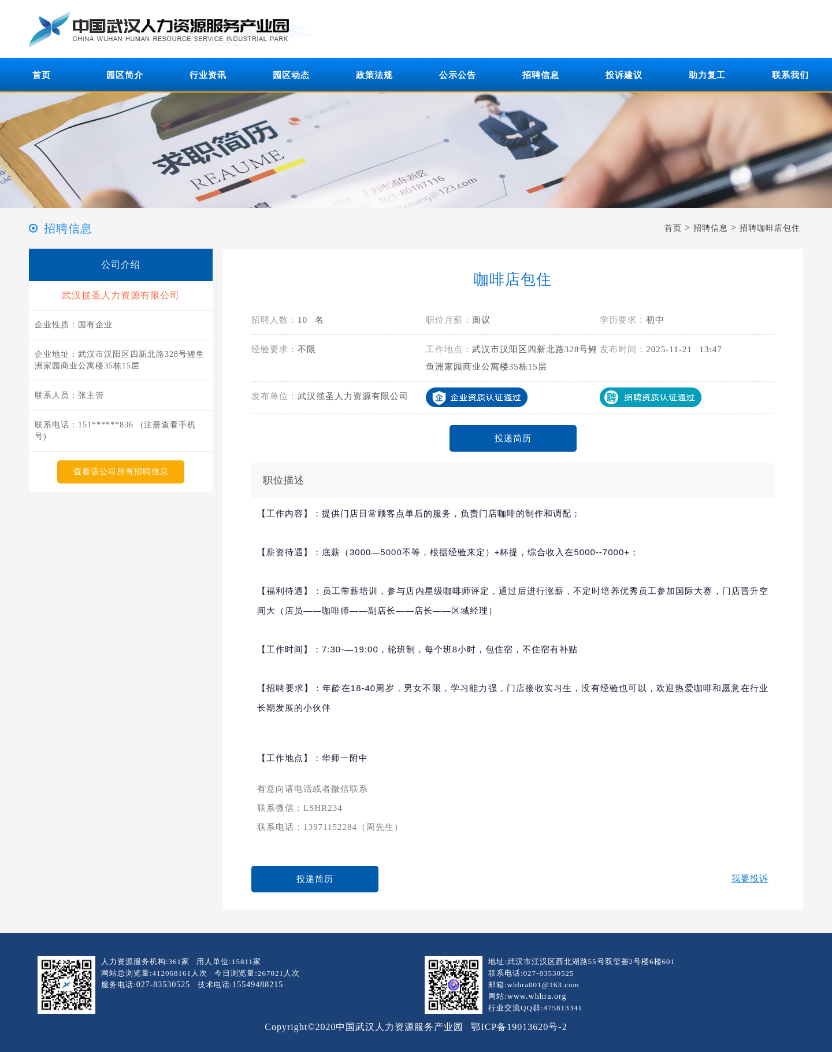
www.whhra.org (537, 996)
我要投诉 (749, 878)
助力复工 (707, 75)
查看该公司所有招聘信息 (121, 471)
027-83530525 (163, 984)
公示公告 (457, 75)
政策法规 (374, 75)
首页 (41, 75)
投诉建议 (624, 75)
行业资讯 (208, 75)
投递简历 (513, 438)
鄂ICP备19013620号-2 (519, 1027)
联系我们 (790, 75)
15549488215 (257, 984)
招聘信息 (540, 75)
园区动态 (291, 75)
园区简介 (124, 75)
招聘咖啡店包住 (770, 228)
